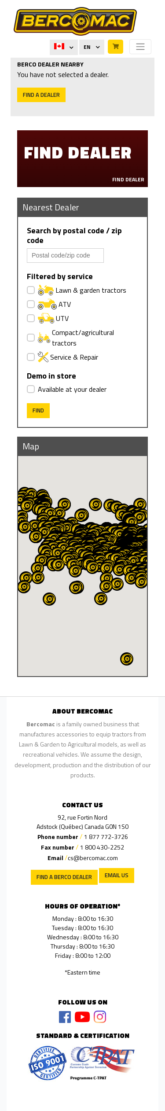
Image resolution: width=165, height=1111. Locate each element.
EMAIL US (116, 875)
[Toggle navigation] (140, 46)
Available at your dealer (72, 389)
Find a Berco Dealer (64, 876)
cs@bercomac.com (93, 857)
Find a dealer (41, 94)
